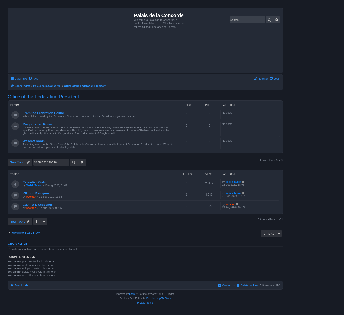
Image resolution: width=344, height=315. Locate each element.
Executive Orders (36, 182)
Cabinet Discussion (37, 204)
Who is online (17, 244)
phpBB (132, 294)
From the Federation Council (44, 113)
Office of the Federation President (43, 96)
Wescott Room (34, 141)
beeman (31, 196)
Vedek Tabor (34, 185)
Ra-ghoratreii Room (37, 124)
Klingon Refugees (36, 193)
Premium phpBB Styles (158, 298)
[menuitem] (33, 79)
